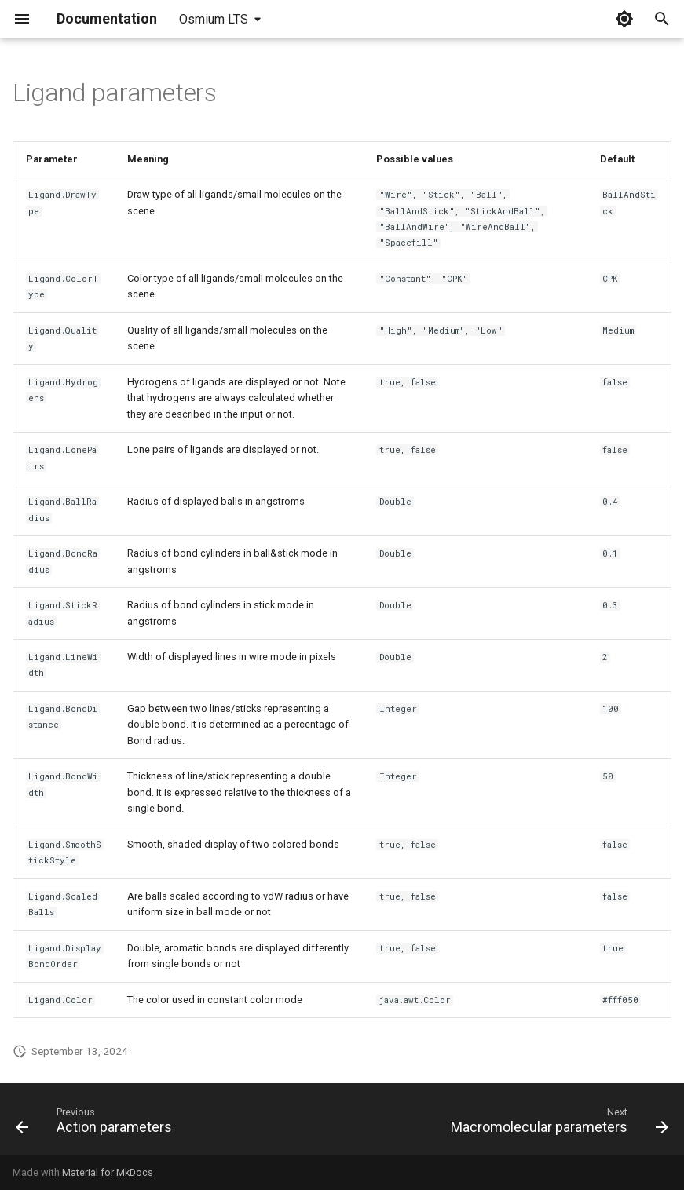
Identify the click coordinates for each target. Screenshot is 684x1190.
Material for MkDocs (107, 1172)
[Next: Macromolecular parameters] (557, 1124)
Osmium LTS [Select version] (213, 19)
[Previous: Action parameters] (96, 1124)
